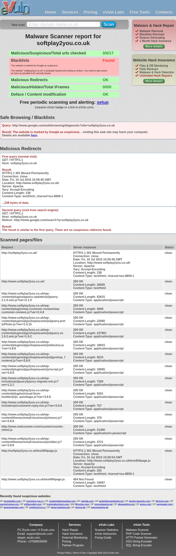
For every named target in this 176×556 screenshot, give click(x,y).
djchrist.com (161, 501)
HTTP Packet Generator (141, 537)
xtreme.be (80, 507)
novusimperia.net (103, 504)
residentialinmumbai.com (62, 501)
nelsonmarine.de (99, 507)
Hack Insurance (72, 533)
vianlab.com (87, 501)
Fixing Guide (103, 537)
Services (70, 12)
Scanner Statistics (106, 529)
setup (103, 102)
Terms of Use (79, 553)
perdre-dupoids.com (139, 501)
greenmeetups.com (13, 507)
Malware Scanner (137, 529)
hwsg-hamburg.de (60, 507)
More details (153, 46)
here (34, 135)
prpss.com (145, 504)
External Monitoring (74, 537)
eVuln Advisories (106, 533)
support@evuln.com (39, 533)
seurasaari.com (164, 504)
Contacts (164, 12)
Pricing (91, 12)
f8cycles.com (82, 504)
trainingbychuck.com (58, 504)
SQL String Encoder (139, 545)
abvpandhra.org (126, 504)
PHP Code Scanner (138, 533)
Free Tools (140, 12)
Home (50, 12)
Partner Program (73, 545)
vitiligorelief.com (32, 504)
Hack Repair (70, 529)
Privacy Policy (64, 553)
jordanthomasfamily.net (111, 501)
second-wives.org (9, 504)
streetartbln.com (12, 501)
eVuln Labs (113, 12)
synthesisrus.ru (37, 507)
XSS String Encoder (139, 541)
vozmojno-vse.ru (35, 501)
